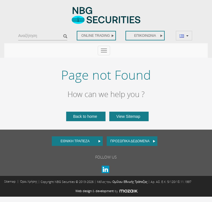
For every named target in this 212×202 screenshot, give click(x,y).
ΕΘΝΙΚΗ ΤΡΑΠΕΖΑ (80, 141)
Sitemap (10, 181)
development (104, 191)
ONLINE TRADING (97, 36)
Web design (83, 191)
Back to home (85, 116)
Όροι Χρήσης (28, 181)
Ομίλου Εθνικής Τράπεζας (129, 182)
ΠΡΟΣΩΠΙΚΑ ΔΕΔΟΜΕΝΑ (132, 141)
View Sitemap (128, 116)
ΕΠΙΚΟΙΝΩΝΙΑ (148, 36)
